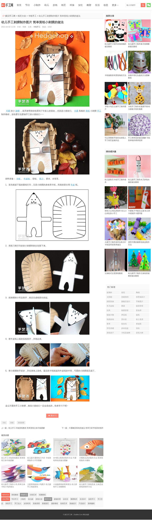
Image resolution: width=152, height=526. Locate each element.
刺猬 (17, 111)
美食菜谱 (36, 503)
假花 (123, 292)
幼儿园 (30, 499)
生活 (97, 5)
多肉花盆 (124, 328)
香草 (108, 324)
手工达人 (18, 503)
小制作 (37, 5)
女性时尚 (27, 503)
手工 (99, 111)
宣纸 (138, 328)
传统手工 (9, 503)
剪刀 (41, 179)
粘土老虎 (139, 319)
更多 (114, 5)
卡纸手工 (32, 16)
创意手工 (91, 499)
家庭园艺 (45, 503)
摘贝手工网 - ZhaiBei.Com (73, 515)
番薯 (123, 306)
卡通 (76, 111)
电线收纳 (110, 319)
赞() (52, 416)
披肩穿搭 (139, 306)
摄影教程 (54, 503)
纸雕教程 (42, 495)
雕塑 (89, 5)
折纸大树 (139, 333)
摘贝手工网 (10, 16)
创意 (106, 5)
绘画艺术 (63, 503)
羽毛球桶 (110, 328)
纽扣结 (124, 324)
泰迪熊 (138, 324)
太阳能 (109, 297)
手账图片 (139, 301)
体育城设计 (140, 297)
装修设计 (73, 503)
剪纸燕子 (110, 333)
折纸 (55, 5)
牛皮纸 (27, 179)
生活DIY (83, 499)
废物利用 (57, 499)
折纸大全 (39, 499)
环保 (72, 5)
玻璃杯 (109, 292)
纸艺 (63, 5)
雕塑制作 (74, 499)
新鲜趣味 (91, 503)
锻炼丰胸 (110, 315)
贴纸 (138, 315)
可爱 (8, 111)
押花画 (124, 315)
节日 (27, 5)
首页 (19, 5)
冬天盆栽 (110, 306)
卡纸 (18, 179)
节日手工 (15, 499)
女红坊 (65, 499)
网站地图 (86, 515)
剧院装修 (110, 301)
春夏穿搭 (124, 310)
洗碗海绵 (124, 297)
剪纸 (88, 111)
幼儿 (46, 5)
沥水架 (124, 319)
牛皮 (73, 185)
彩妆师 (138, 310)
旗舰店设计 (125, 301)
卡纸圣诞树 (125, 333)
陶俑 (138, 292)
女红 (80, 5)
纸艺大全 (22, 16)
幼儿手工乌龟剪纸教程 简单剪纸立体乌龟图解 (26, 428)
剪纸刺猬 (21, 423)
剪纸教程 (15, 495)
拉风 (108, 310)
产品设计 (82, 503)
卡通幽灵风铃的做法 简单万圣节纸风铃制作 (86, 428)
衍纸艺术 (33, 495)
